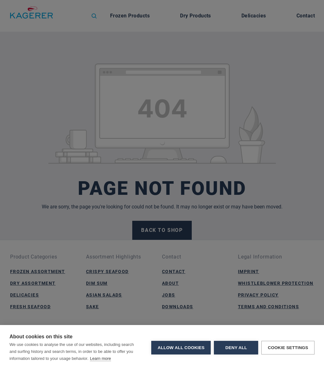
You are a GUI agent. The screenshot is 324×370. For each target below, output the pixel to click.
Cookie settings (288, 347)
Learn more (100, 358)
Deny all (236, 347)
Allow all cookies (181, 347)
